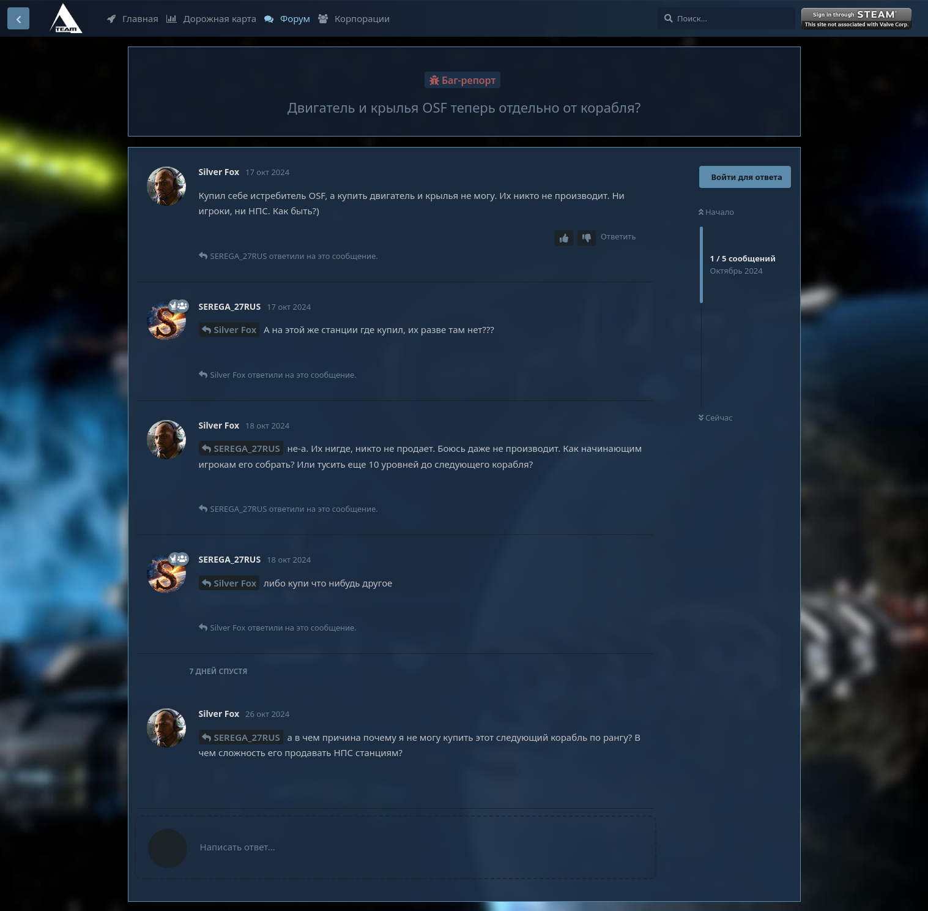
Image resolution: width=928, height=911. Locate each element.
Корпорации (354, 18)
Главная (132, 18)
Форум (287, 18)
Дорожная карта (211, 18)
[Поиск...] (726, 18)
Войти (857, 19)
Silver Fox (235, 329)
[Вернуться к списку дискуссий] (18, 18)
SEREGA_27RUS (247, 448)
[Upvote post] (564, 238)
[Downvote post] (586, 238)
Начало (717, 211)
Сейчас (716, 417)
